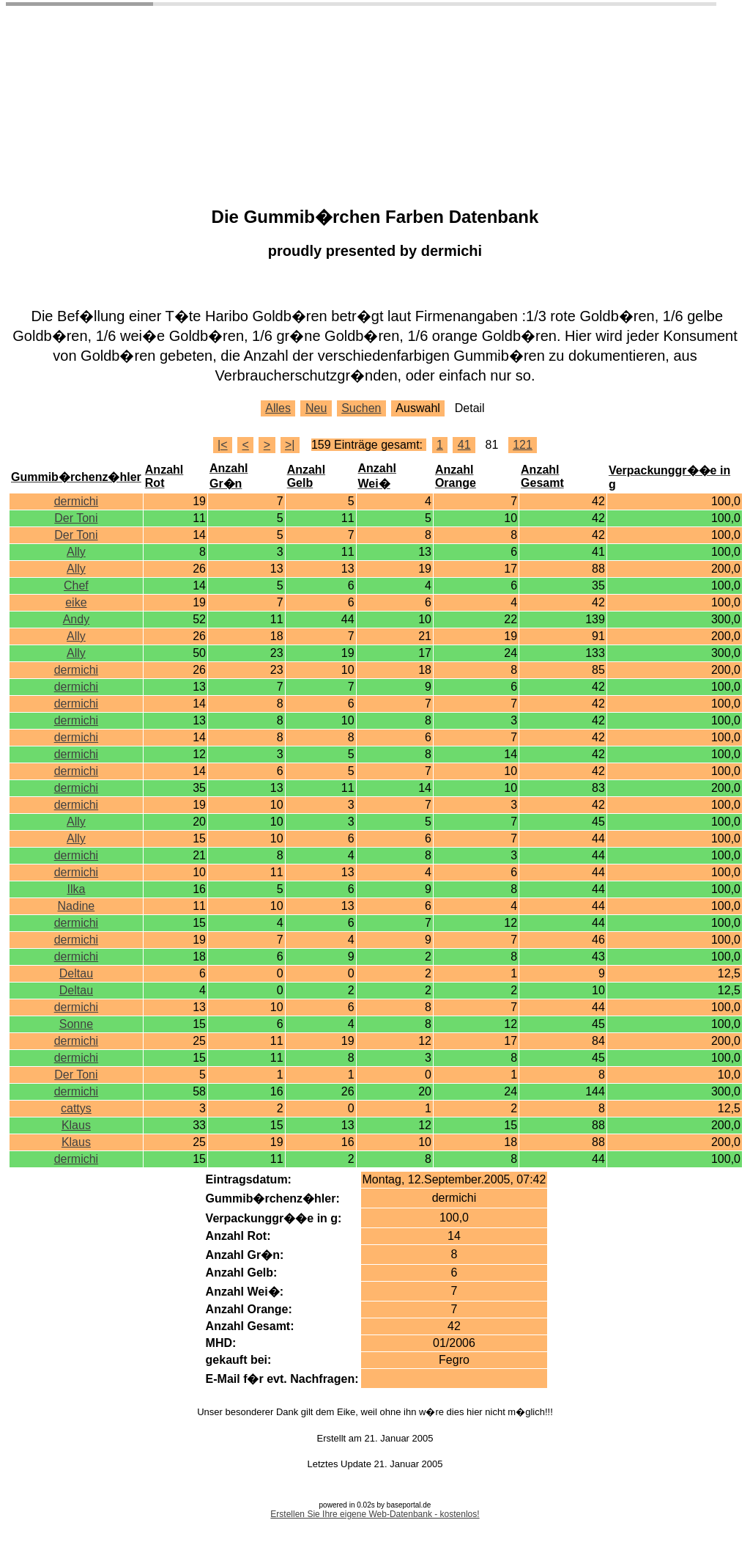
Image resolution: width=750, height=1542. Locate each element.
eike (75, 602)
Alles (278, 408)
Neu (316, 408)
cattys (76, 1108)
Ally (76, 552)
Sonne (76, 1024)
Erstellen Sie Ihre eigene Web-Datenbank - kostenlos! (374, 1514)
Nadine (76, 906)
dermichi (76, 501)
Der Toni (75, 518)
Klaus (76, 1125)
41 (464, 444)
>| (290, 444)
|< (223, 444)
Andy (76, 619)
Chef (76, 585)
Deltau (76, 973)
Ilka (76, 889)
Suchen (361, 408)
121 (522, 444)
